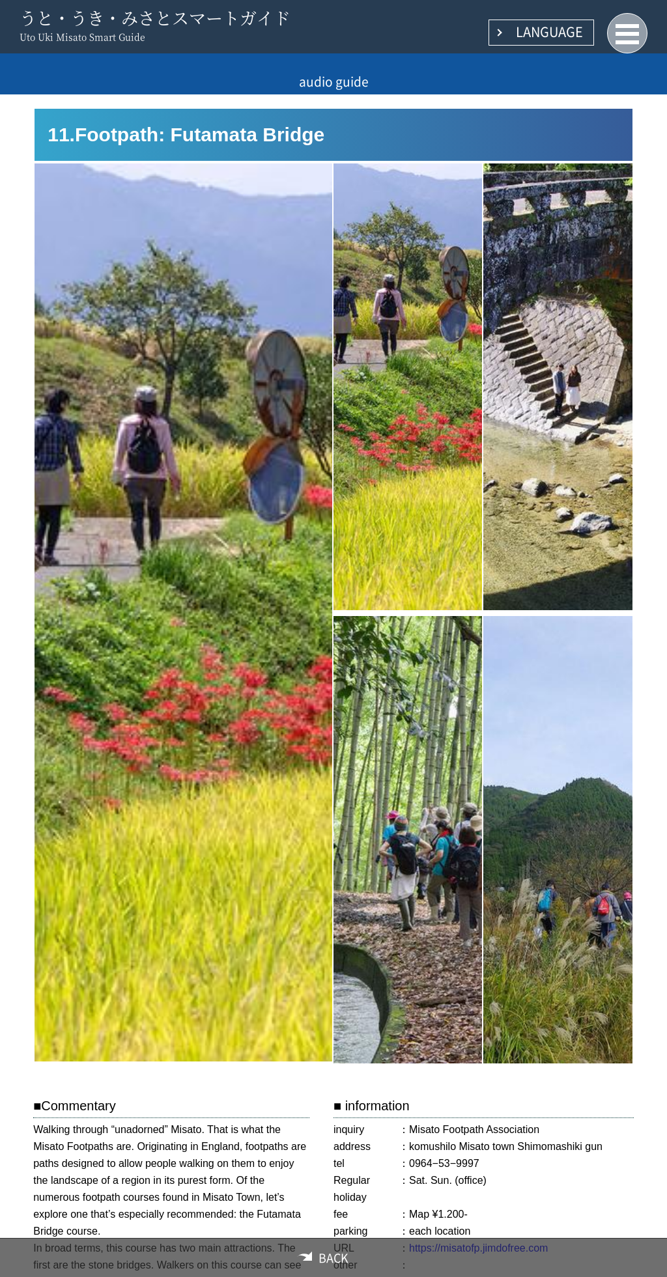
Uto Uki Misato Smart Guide (82, 36)
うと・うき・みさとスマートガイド (155, 17)
